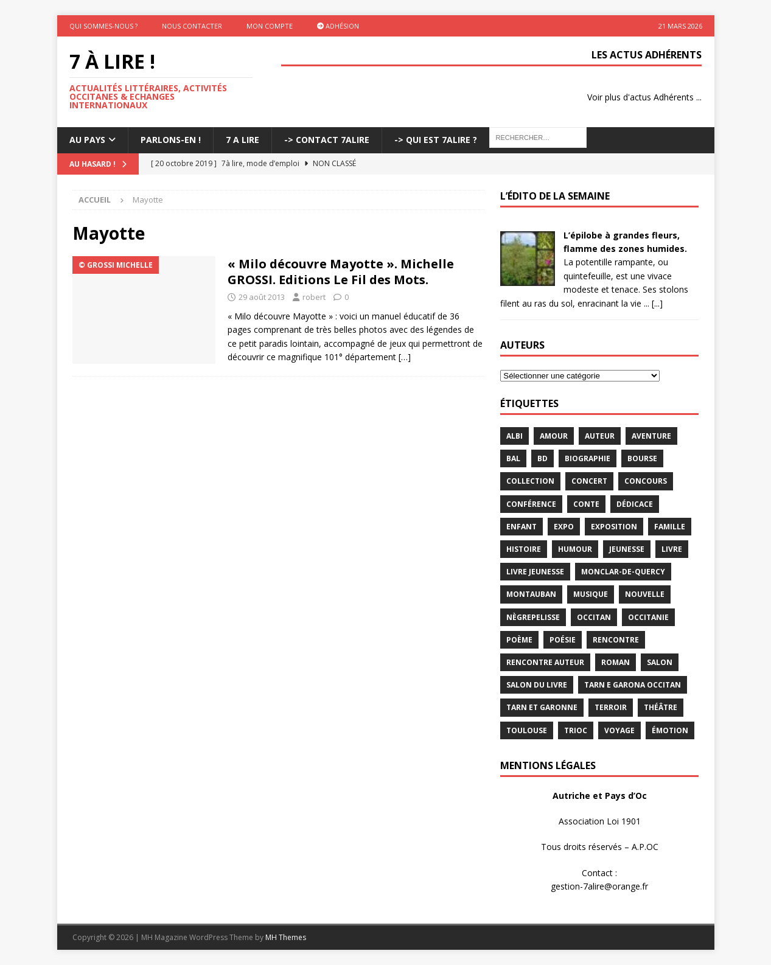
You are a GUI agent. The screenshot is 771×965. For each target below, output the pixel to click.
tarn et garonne (541, 707)
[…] (405, 357)
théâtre (660, 707)
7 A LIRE (242, 139)
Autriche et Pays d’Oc (600, 795)
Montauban (531, 594)
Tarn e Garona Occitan (632, 685)
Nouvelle (645, 594)
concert (589, 481)
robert (314, 296)
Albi (514, 436)
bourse (642, 458)
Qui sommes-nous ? (103, 25)
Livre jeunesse (535, 571)
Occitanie (648, 617)
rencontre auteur (545, 662)
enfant (521, 526)
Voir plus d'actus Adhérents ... (644, 97)
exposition (614, 526)
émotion (670, 730)
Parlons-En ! (171, 139)
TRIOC (575, 730)
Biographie (587, 458)
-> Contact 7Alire (326, 139)
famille (669, 526)
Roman (615, 662)
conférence (531, 504)
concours (645, 481)
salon (659, 662)
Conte (586, 504)
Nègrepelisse (533, 617)
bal (513, 458)
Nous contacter (192, 25)
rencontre (616, 640)
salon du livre (536, 685)
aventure (651, 436)
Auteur (600, 436)
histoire (523, 549)
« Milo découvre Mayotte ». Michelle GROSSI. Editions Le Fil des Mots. (341, 272)
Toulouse (526, 730)
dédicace (634, 504)
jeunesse (626, 549)
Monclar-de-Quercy (623, 571)
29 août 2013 (262, 296)
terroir (611, 707)
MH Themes (285, 937)
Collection (530, 481)
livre (671, 549)
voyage (619, 730)
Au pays (87, 139)
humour (575, 549)
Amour (554, 436)
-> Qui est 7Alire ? (435, 139)
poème (519, 640)
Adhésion (338, 25)
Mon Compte (269, 25)
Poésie (562, 640)
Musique (590, 594)
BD (542, 458)
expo (564, 526)
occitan (594, 617)
